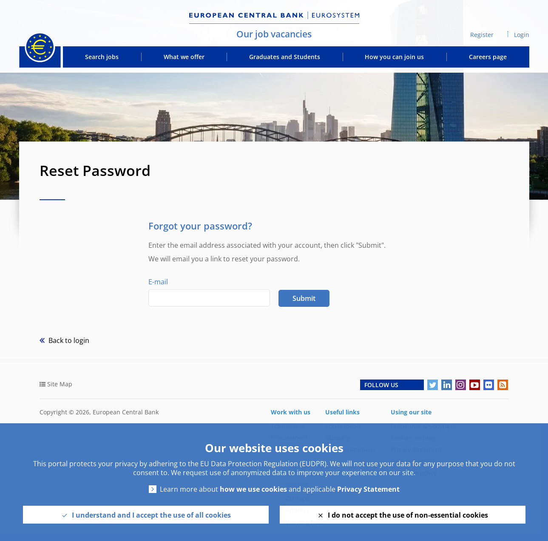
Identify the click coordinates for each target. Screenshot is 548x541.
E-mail (158, 281)
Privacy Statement (368, 489)
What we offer (184, 57)
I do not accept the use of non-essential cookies (408, 515)
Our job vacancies (274, 34)
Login (521, 35)
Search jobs (102, 57)
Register (482, 35)
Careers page (488, 57)
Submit (303, 298)
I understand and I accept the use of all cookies (151, 515)
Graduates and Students (284, 57)
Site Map (59, 384)
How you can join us (394, 57)
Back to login (68, 340)
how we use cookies (253, 489)
